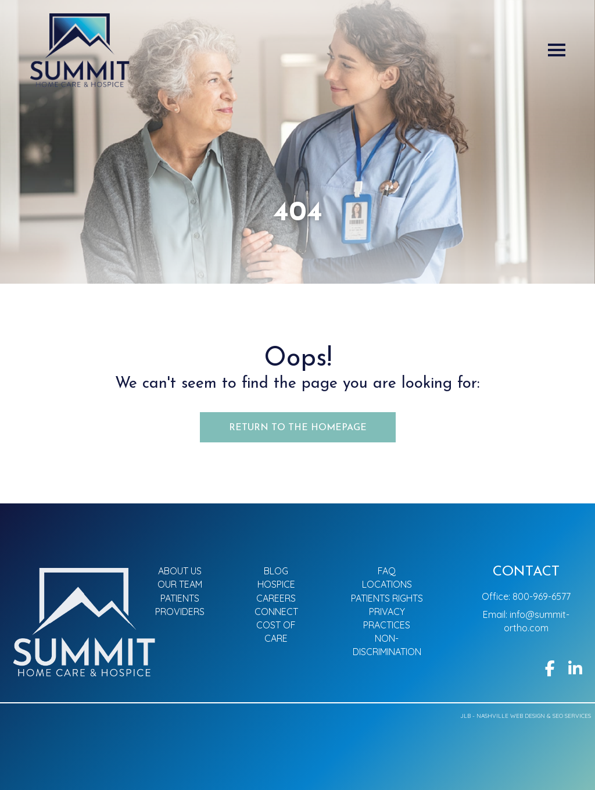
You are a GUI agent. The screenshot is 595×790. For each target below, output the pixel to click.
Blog (276, 571)
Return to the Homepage (298, 427)
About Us (180, 571)
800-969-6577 (541, 596)
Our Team (179, 584)
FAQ (387, 571)
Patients (179, 598)
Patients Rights (387, 598)
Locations (387, 584)
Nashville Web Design (510, 716)
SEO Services (572, 716)
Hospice (276, 584)
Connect (276, 611)
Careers (276, 598)
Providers (180, 611)
